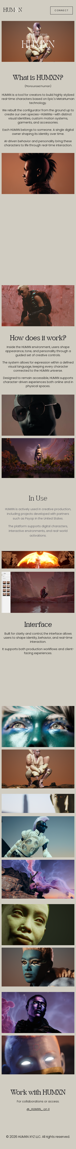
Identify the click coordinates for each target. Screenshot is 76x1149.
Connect (62, 10)
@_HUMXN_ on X (38, 1109)
